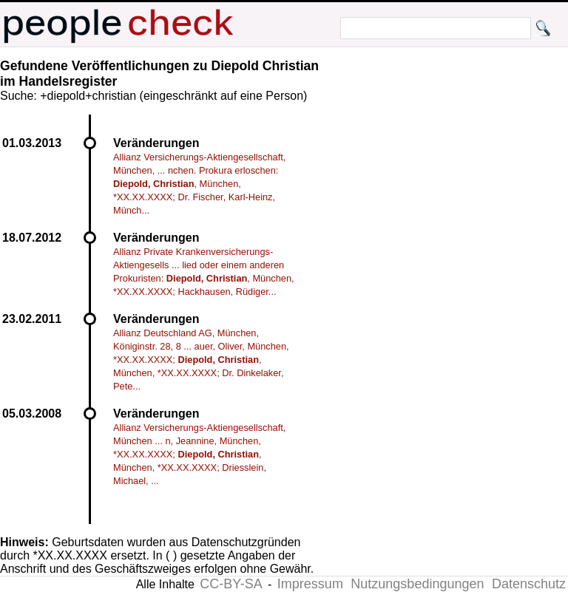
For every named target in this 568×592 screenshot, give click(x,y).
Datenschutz (529, 583)
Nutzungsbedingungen (417, 583)
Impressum (310, 583)
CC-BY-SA (231, 583)
